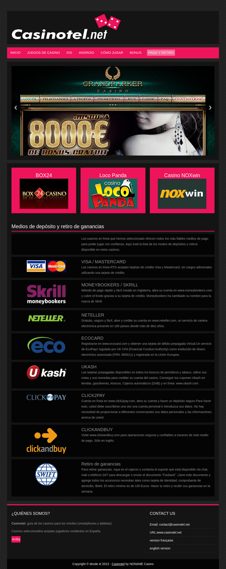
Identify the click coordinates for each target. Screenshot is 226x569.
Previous (15, 107)
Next (210, 107)
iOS (69, 52)
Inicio (15, 52)
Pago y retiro (161, 52)
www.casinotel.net (169, 532)
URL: (153, 532)
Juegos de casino (43, 52)
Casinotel (118, 564)
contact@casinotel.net (174, 524)
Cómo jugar (112, 52)
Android (86, 52)
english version (160, 548)
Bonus (135, 52)
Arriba (16, 539)
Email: (154, 524)
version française (161, 540)
